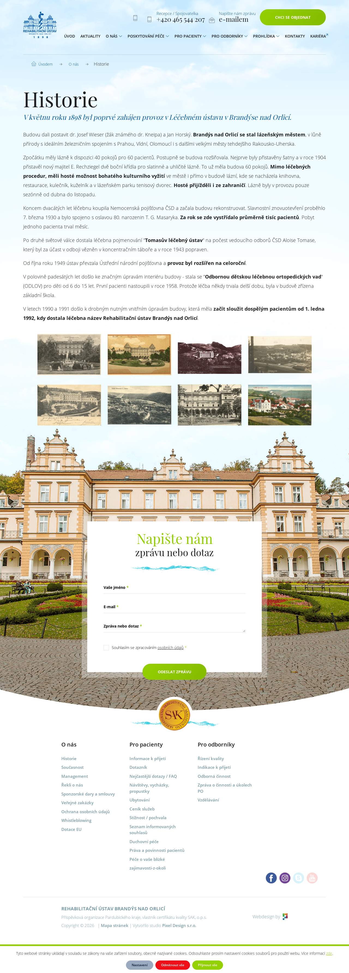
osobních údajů (170, 647)
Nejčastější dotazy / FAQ (153, 776)
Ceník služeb (142, 809)
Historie (69, 758)
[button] (120, 37)
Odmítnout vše (172, 965)
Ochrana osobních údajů (85, 811)
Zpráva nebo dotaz (123, 626)
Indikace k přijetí (214, 767)
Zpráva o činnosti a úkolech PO (225, 788)
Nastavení (140, 965)
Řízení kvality (211, 758)
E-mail (111, 606)
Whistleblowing (76, 820)
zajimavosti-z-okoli (148, 868)
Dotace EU (71, 829)
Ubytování (140, 800)
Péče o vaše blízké (147, 859)
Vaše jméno (116, 587)
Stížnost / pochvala (148, 817)
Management (74, 776)
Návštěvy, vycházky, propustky (149, 788)
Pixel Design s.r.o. (179, 925)
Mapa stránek (114, 925)
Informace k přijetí (148, 758)
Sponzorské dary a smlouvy (88, 794)
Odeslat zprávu (174, 671)
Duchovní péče (144, 841)
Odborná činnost (214, 776)
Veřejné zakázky (77, 802)
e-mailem (233, 20)
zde (329, 953)
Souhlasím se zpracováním (149, 647)
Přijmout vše (207, 965)
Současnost (72, 767)
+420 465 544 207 (181, 20)
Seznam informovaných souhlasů (153, 830)
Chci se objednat (293, 18)
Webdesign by (270, 916)
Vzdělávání (208, 800)
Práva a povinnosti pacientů (157, 850)
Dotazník (138, 767)
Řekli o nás (72, 785)
